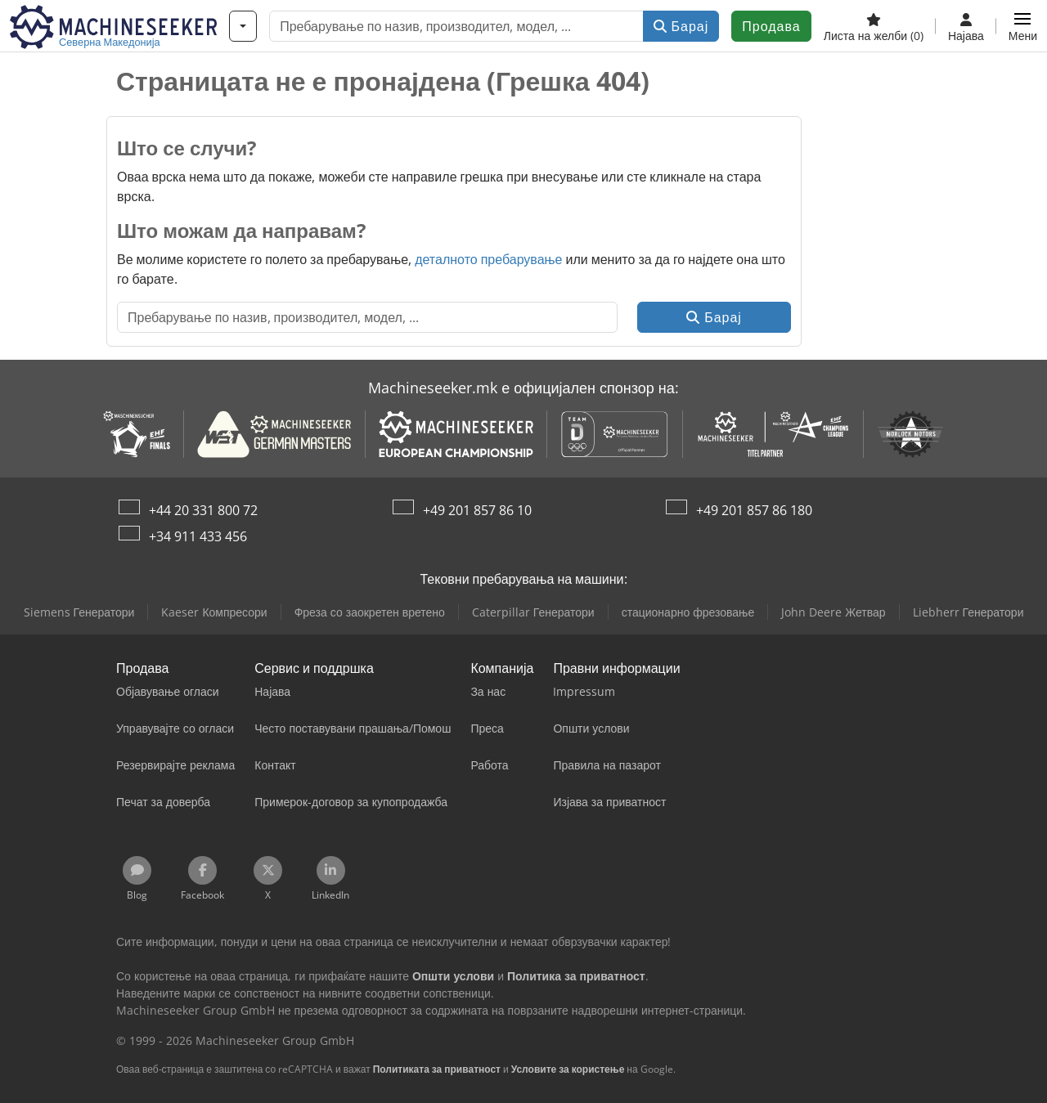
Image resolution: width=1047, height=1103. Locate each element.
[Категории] (243, 26)
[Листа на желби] (873, 26)
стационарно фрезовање (688, 612)
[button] (1023, 26)
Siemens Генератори (79, 612)
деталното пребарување (488, 259)
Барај (681, 26)
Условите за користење (568, 1069)
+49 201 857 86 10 (477, 510)
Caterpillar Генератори (533, 612)
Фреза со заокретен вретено (369, 612)
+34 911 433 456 (198, 536)
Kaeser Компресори (214, 612)
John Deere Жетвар (833, 612)
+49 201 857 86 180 (754, 510)
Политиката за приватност (437, 1069)
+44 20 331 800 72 (203, 510)
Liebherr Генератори (968, 612)
